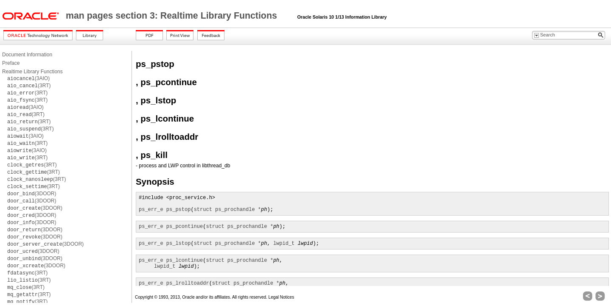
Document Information (27, 55)
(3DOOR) (31, 194)
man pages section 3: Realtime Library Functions (173, 16)
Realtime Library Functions (32, 72)
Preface (11, 63)
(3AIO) (28, 78)
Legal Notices (281, 297)
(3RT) (28, 86)
